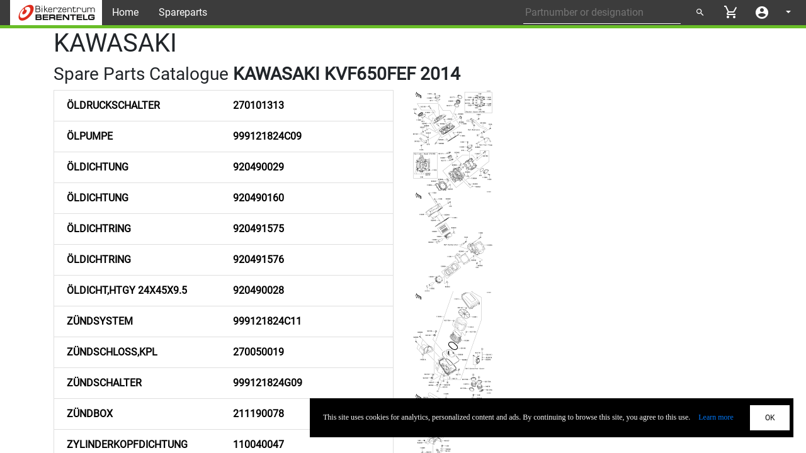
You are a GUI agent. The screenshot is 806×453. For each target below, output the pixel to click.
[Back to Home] (56, 12)
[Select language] (787, 13)
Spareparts (183, 12)
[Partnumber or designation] (602, 12)
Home (125, 12)
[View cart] (730, 12)
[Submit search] (699, 12)
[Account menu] (762, 13)
